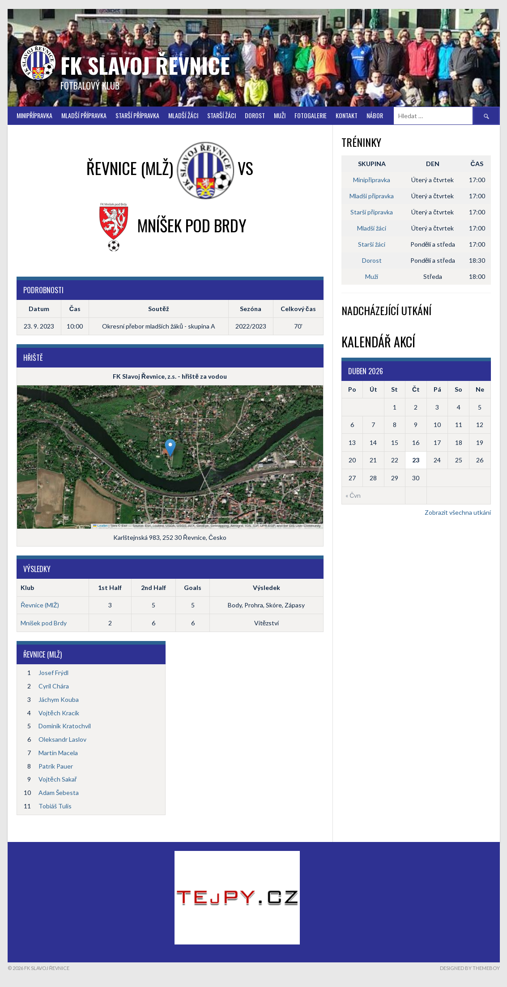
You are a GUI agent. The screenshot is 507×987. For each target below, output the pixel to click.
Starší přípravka (137, 115)
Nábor (374, 115)
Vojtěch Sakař (57, 779)
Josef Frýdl (53, 672)
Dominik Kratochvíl (64, 726)
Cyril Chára (53, 686)
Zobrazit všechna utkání (458, 512)
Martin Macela (58, 752)
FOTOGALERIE (310, 115)
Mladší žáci (183, 115)
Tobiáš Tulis (55, 806)
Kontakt (347, 115)
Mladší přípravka (84, 115)
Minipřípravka (34, 115)
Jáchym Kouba (58, 699)
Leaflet (100, 526)
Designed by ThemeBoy (470, 968)
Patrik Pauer (55, 766)
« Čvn (353, 495)
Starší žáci (371, 244)
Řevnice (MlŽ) (40, 605)
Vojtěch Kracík (58, 713)
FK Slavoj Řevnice (145, 65)
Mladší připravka (371, 196)
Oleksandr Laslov (62, 739)
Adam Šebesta (58, 792)
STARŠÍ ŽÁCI (221, 115)
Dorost (255, 115)
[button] (170, 448)
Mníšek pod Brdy (44, 623)
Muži (279, 115)
